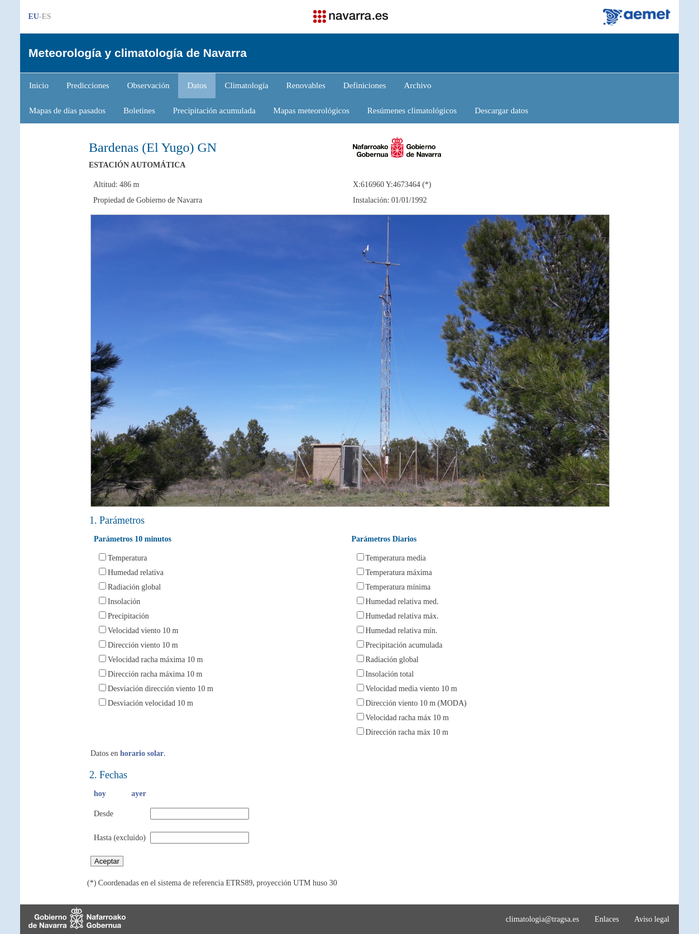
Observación (148, 85)
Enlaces (607, 919)
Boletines (139, 110)
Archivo (417, 85)
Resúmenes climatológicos (412, 110)
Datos (197, 85)
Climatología (246, 85)
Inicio (39, 85)
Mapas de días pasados (67, 110)
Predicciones (87, 85)
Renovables (305, 85)
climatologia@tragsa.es (542, 919)
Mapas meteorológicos (311, 110)
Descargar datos (501, 110)
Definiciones (364, 85)
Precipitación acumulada (214, 110)
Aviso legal (651, 919)
